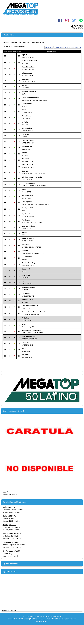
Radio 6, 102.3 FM (9, 516)
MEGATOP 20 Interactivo (56, 619)
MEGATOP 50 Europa (21, 619)
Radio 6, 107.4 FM (9, 525)
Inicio (10, 619)
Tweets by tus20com (8, 610)
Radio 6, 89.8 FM (9, 507)
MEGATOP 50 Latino (37, 619)
